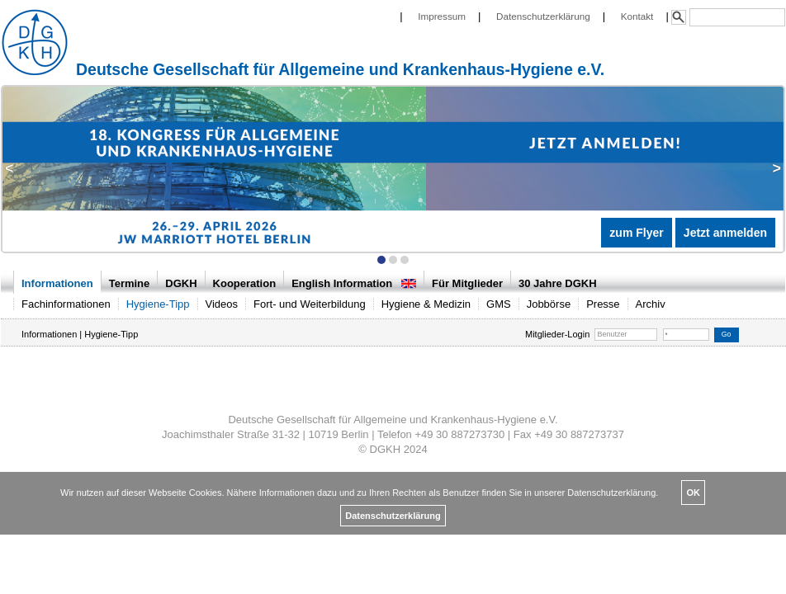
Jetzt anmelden (725, 232)
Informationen (57, 283)
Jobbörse (549, 304)
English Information (353, 283)
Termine (129, 283)
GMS (498, 304)
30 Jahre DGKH (557, 283)
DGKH (180, 283)
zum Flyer (636, 232)
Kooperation (245, 283)
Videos (222, 304)
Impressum (442, 16)
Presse (602, 304)
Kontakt (637, 16)
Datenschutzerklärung (543, 16)
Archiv (650, 304)
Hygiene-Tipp (158, 304)
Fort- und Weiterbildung (309, 304)
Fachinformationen (66, 304)
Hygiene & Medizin (426, 304)
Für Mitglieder (467, 283)
